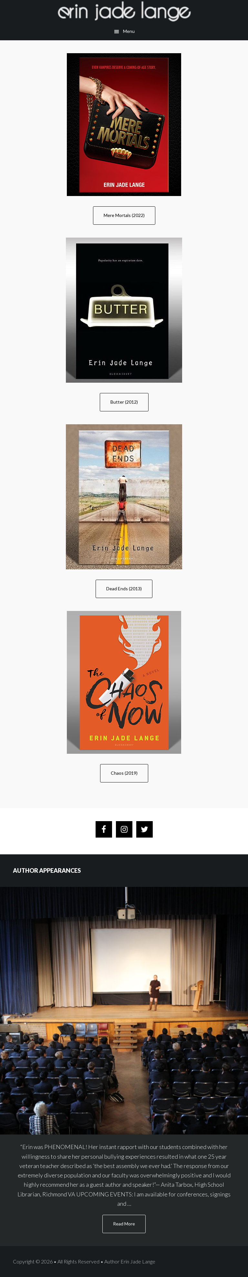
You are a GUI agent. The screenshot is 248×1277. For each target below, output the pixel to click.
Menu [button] (129, 31)
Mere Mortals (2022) (124, 215)
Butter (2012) (124, 402)
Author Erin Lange (124, 11)
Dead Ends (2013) (124, 588)
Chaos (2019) (124, 773)
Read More (129, 1226)
